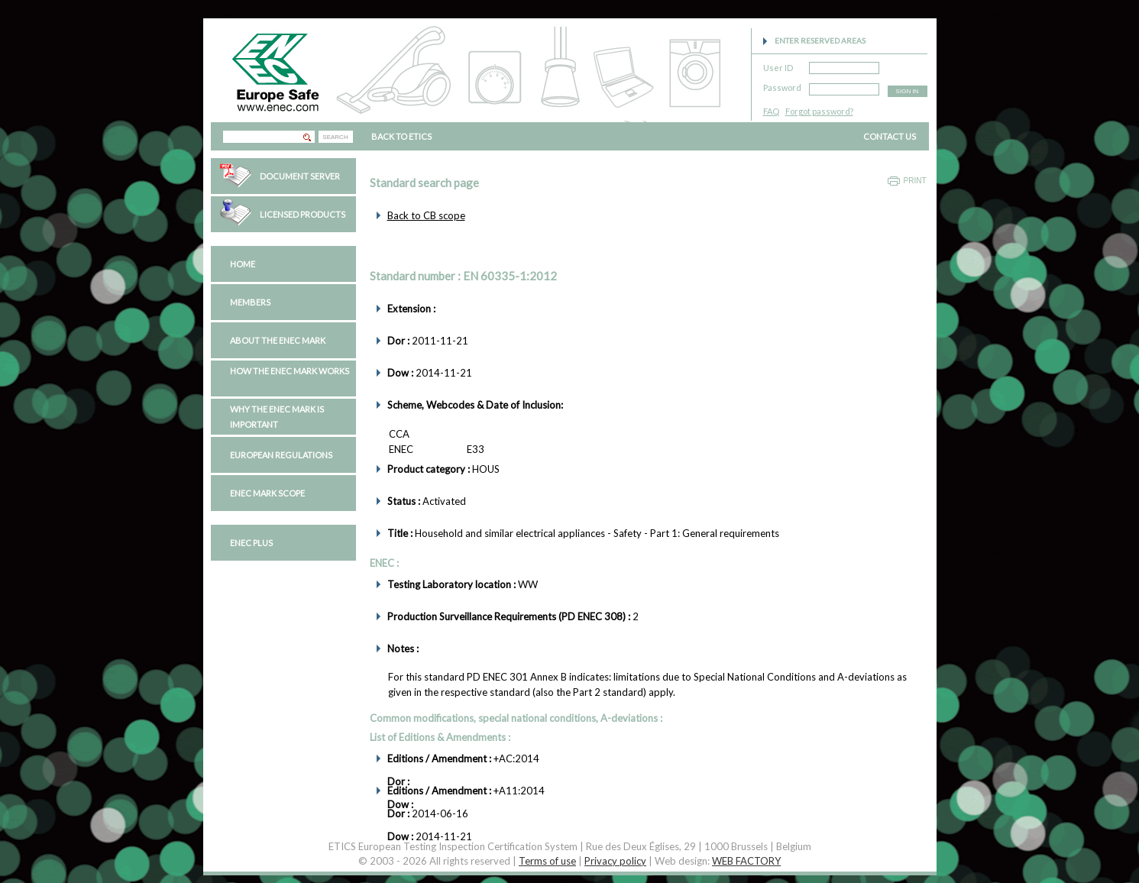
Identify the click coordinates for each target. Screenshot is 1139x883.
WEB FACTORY (746, 861)
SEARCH (335, 137)
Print (915, 180)
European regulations (281, 455)
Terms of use (547, 861)
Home (242, 264)
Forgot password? (819, 111)
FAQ (771, 111)
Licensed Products (302, 214)
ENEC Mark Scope (267, 493)
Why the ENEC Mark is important (277, 416)
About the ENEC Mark (277, 340)
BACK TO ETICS (401, 136)
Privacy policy (615, 861)
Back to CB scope (426, 215)
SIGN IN (907, 91)
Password (782, 85)
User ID (778, 65)
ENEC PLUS (251, 543)
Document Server (300, 176)
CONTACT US (889, 136)
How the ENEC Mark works (289, 371)
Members (250, 302)
